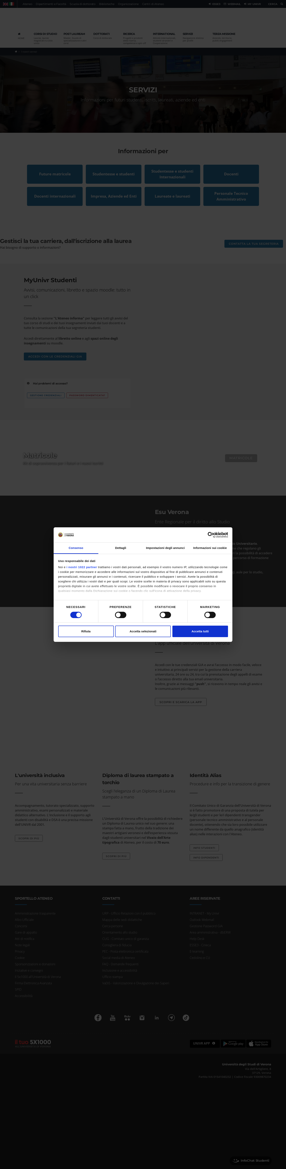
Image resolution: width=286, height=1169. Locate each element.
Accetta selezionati (142, 631)
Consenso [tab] (76, 548)
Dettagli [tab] (120, 548)
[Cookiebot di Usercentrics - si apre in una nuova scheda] (210, 535)
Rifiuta (86, 631)
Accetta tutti (200, 631)
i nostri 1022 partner (82, 567)
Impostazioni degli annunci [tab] (165, 548)
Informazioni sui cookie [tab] (210, 548)
